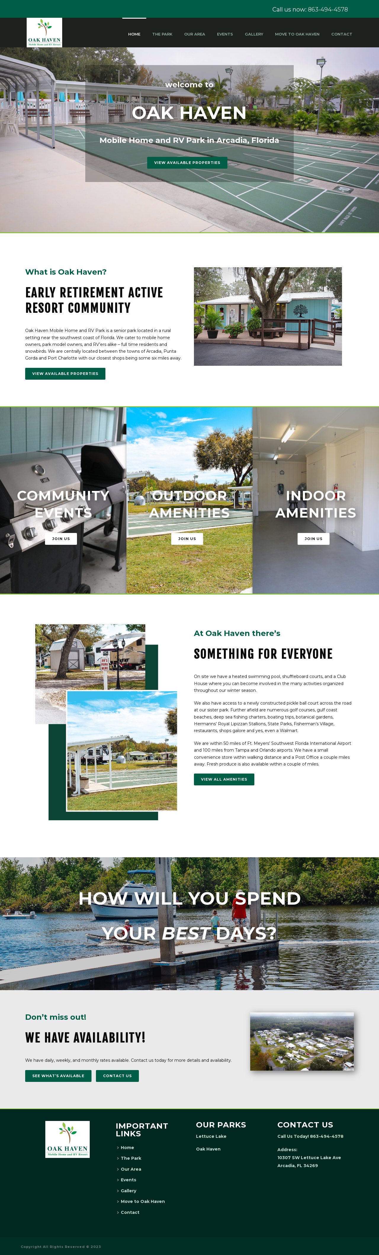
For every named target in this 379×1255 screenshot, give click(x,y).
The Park (162, 34)
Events (225, 34)
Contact (341, 34)
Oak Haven (208, 1149)
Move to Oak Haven (297, 34)
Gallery (254, 34)
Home (134, 34)
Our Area (194, 34)
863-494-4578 (328, 9)
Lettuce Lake (211, 1136)
